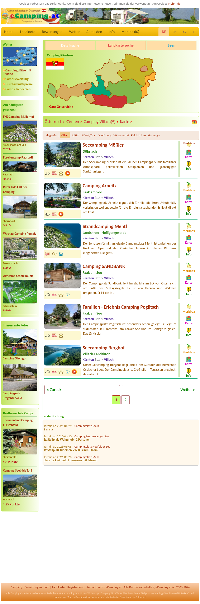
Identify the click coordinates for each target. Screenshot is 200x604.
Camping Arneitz (99, 186)
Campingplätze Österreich (23, 593)
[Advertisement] (20, 547)
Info (112, 31)
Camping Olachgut (15, 358)
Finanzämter (126, 597)
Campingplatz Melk (87, 428)
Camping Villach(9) (101, 121)
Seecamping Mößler (103, 145)
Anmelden (94, 31)
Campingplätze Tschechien (114, 593)
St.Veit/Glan (88, 135)
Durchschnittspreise (19, 84)
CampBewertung (17, 79)
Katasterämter (112, 597)
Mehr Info (174, 3)
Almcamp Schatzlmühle (18, 276)
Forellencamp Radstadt (18, 157)
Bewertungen (52, 31)
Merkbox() (130, 31)
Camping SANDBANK (104, 266)
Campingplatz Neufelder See (92, 448)
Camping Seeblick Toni (17, 470)
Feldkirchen (138, 135)
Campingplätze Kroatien (87, 597)
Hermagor (154, 135)
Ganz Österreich (60, 107)
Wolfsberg (105, 135)
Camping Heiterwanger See (92, 438)
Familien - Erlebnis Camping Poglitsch (121, 307)
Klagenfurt (52, 135)
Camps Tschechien (17, 89)
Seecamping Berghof (104, 348)
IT (194, 32)
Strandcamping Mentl (105, 226)
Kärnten (74, 121)
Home (8, 31)
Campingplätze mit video (18, 72)
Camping (16, 587)
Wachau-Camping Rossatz (19, 234)
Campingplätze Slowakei (165, 593)
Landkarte (27, 31)
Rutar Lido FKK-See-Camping (16, 189)
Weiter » (187, 389)
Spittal (75, 135)
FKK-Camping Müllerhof (18, 117)
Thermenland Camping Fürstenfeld (18, 422)
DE (164, 31)
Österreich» (55, 121)
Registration (75, 587)
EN (174, 32)
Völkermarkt (121, 135)
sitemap (90, 587)
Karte (126, 121)
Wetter (74, 31)
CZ (185, 32)
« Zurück (54, 389)
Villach (65, 135)
